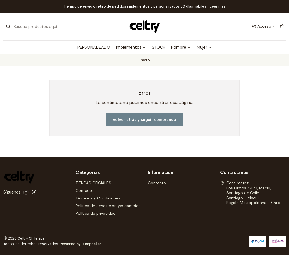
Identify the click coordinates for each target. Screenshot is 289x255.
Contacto (85, 190)
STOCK (158, 47)
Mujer (204, 47)
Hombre (181, 47)
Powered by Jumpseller (80, 243)
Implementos (131, 47)
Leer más (217, 6)
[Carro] (282, 26)
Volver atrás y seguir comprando (144, 119)
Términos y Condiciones (98, 198)
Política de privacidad (96, 213)
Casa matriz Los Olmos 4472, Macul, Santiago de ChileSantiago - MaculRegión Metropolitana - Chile (250, 192)
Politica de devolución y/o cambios (108, 205)
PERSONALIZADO (93, 47)
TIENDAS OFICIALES (93, 182)
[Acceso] (264, 26)
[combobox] (34, 26)
